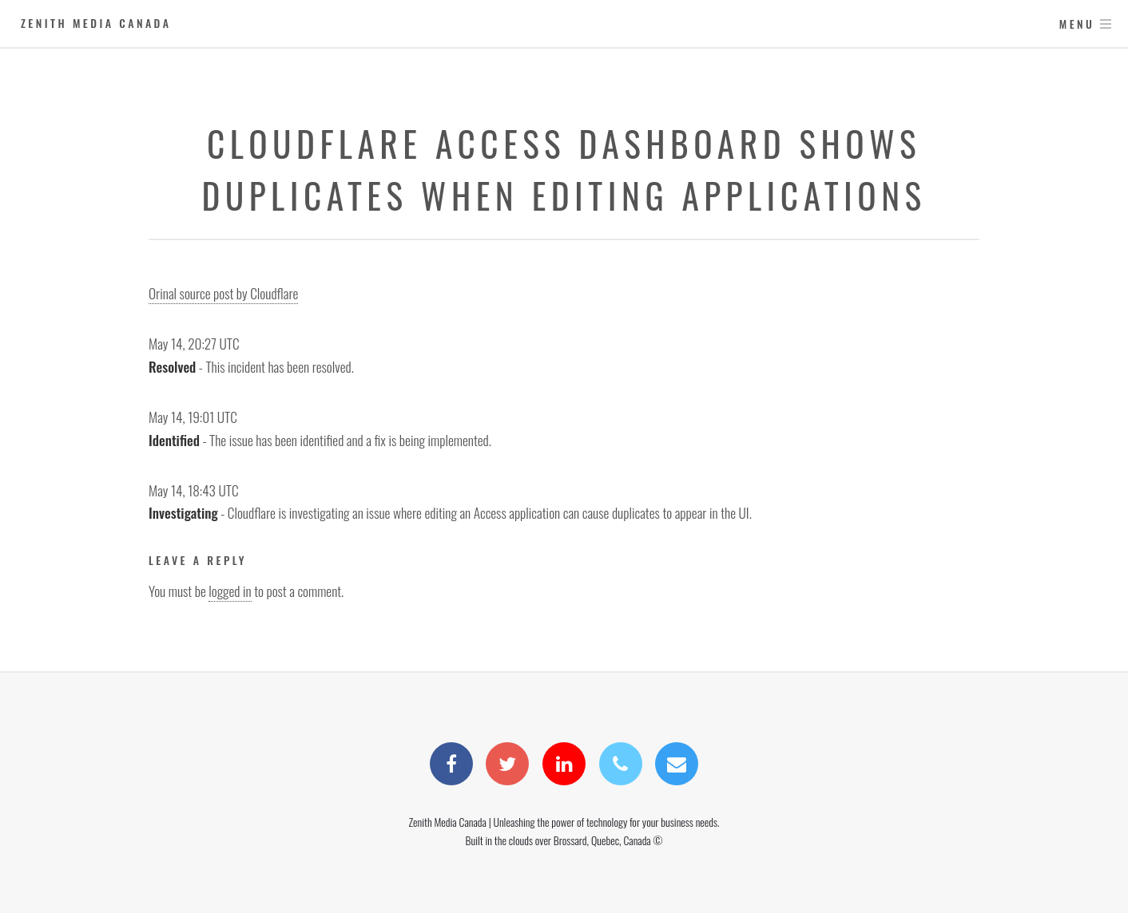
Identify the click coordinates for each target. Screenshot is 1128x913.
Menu (1077, 23)
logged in (230, 590)
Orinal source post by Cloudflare (223, 293)
